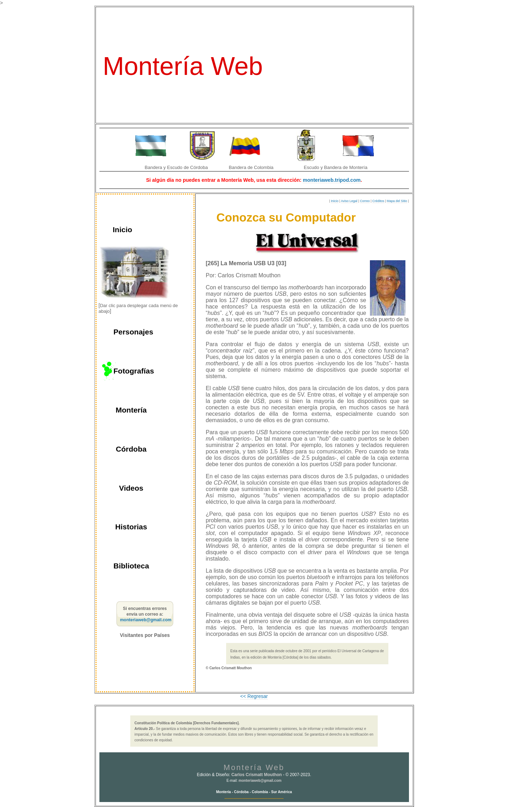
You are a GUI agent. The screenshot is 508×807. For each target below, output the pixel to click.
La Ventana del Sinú (336, 17)
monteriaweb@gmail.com (145, 619)
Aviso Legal (349, 201)
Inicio (334, 201)
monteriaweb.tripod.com (332, 180)
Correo (365, 201)
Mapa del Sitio (397, 201)
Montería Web (183, 66)
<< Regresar (254, 696)
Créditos (378, 201)
